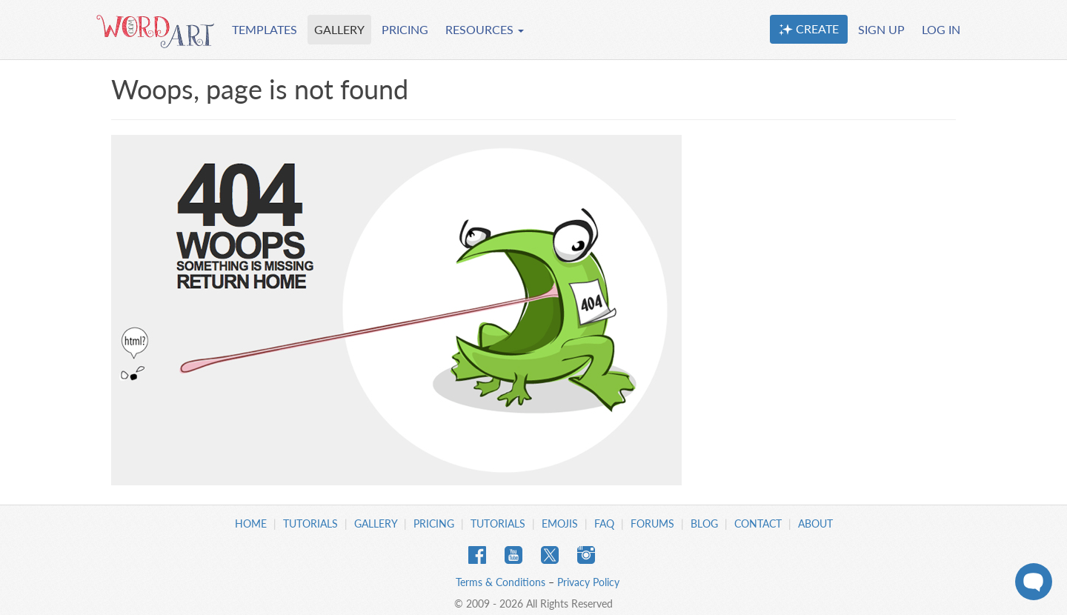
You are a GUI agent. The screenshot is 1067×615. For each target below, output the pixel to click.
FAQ (604, 523)
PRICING (405, 29)
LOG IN (941, 29)
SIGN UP (881, 29)
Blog (704, 523)
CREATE (809, 28)
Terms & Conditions (500, 582)
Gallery (375, 523)
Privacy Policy (588, 582)
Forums (652, 523)
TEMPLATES (264, 29)
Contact (758, 523)
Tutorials (310, 523)
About (815, 523)
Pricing (433, 523)
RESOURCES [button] (484, 29)
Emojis (560, 523)
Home (251, 523)
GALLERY (339, 29)
